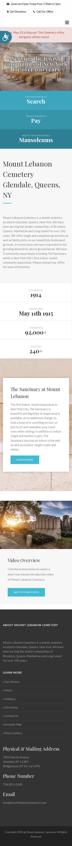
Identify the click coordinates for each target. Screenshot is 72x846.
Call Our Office (43, 11)
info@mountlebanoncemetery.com (24, 802)
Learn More (25, 459)
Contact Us (10, 716)
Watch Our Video (26, 592)
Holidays (9, 699)
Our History (11, 681)
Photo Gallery (12, 733)
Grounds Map (12, 724)
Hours (7, 690)
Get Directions (16, 11)
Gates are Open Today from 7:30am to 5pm (33, 3)
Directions (10, 707)
